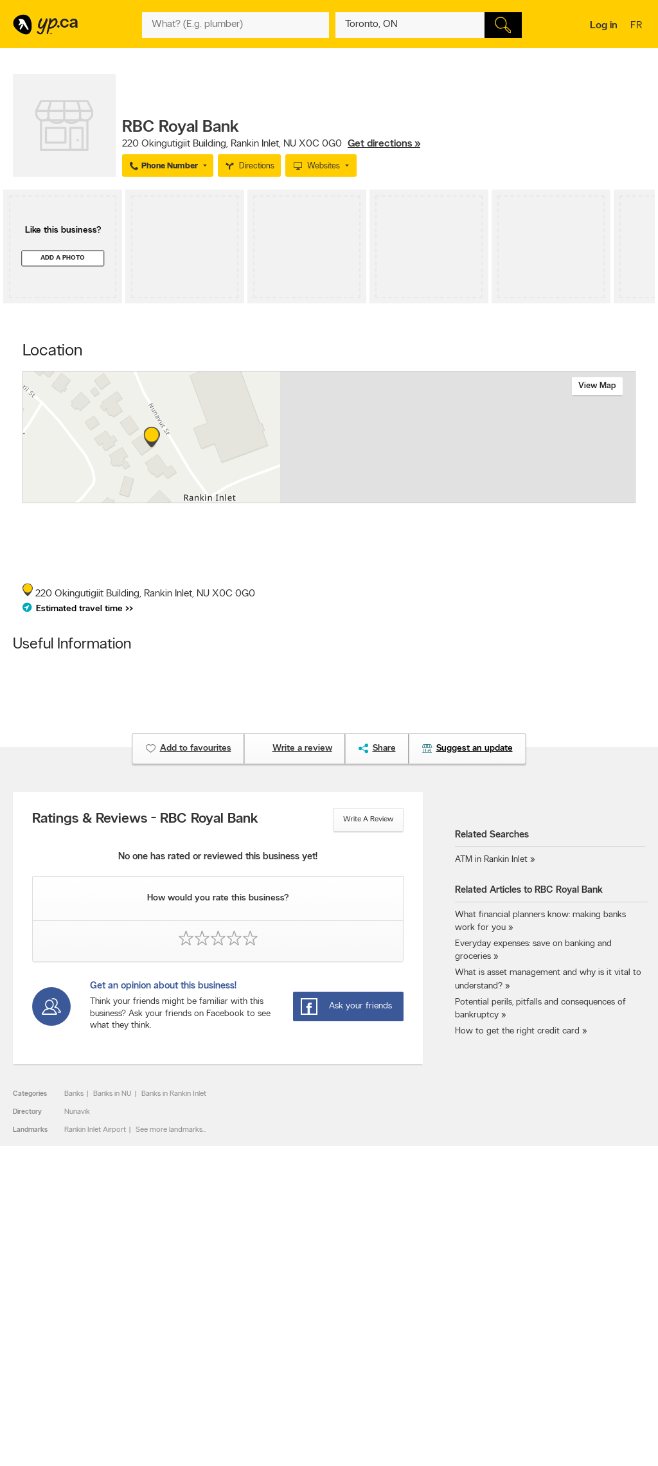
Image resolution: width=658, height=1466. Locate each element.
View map (597, 386)
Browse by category (312, 1306)
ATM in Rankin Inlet (491, 859)
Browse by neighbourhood (322, 1328)
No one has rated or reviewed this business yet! (217, 857)
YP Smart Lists (302, 1361)
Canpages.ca (552, 1317)
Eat (284, 1374)
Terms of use (173, 1361)
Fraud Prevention (46, 1328)
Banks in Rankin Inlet (173, 1094)
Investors (167, 1328)
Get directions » (384, 144)
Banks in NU (112, 1094)
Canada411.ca (553, 1306)
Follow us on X (428, 1317)
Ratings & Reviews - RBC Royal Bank (145, 819)
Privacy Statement (182, 1350)
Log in (604, 26)
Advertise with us (47, 1306)
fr (637, 26)
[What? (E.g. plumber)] (235, 25)
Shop (306, 1374)
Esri (424, 496)
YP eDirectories (429, 1350)
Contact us (625, 1253)
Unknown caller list (435, 1361)
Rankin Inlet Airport (95, 1130)
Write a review (368, 819)
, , (271, 144)
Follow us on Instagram (442, 1339)
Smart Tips (296, 1339)
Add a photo (62, 258)
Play (330, 1374)
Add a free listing (46, 1317)
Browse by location (310, 1317)
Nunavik (77, 1112)
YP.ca (156, 1418)
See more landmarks (169, 1130)
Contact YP (171, 1306)
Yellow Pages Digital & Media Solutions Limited (398, 1418)
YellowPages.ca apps (438, 1306)
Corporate (169, 1339)
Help (159, 1372)
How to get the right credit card (517, 1031)
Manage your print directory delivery (450, 1376)
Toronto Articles (305, 1350)
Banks (74, 1094)
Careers (164, 1317)
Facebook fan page (436, 1328)
